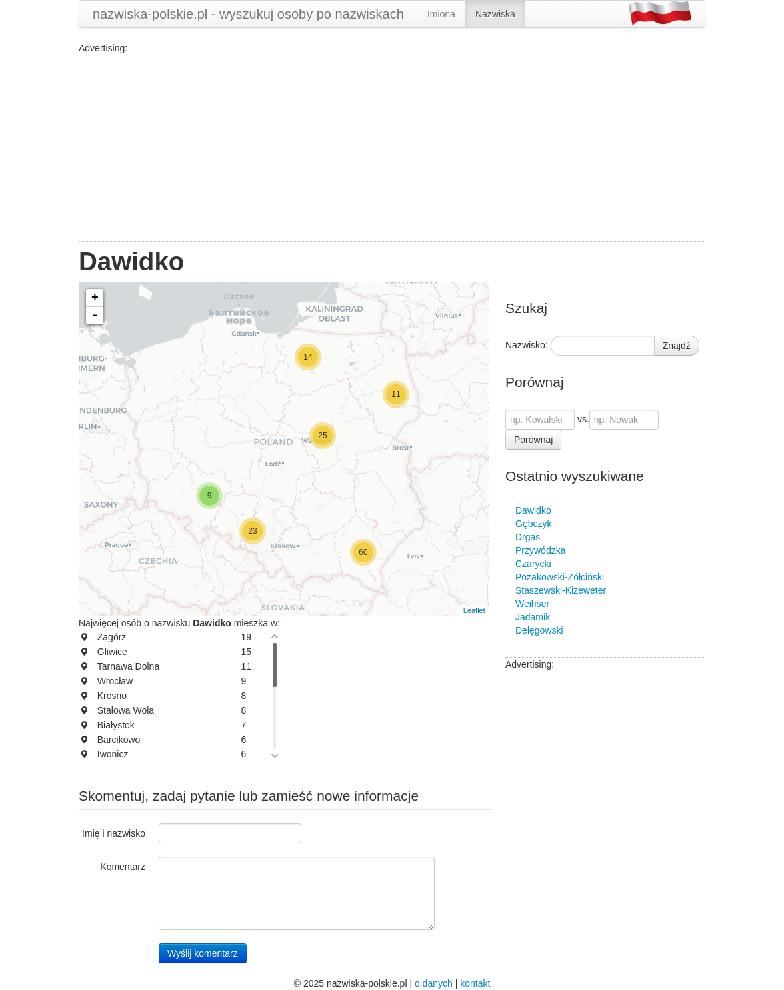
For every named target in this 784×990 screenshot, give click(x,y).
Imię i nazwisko (113, 833)
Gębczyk (533, 523)
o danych (434, 983)
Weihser (532, 603)
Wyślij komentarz (202, 953)
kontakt (475, 983)
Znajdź (677, 345)
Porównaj (533, 439)
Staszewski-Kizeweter (560, 590)
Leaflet (474, 610)
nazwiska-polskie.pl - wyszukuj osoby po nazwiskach (248, 14)
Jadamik (532, 617)
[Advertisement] (392, 148)
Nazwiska (495, 14)
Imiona (441, 14)
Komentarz (122, 866)
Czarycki (533, 563)
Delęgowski (539, 630)
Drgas (527, 537)
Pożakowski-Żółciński (559, 577)
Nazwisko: (526, 345)
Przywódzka (540, 550)
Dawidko (533, 510)
